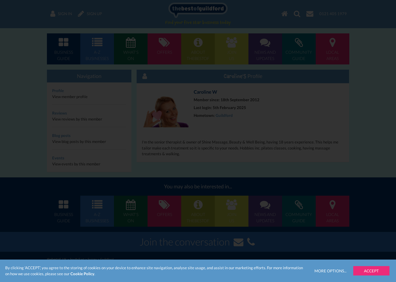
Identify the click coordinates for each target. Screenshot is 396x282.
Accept (371, 270)
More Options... (330, 270)
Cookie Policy (82, 273)
